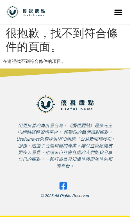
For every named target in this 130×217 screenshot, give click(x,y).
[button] (118, 12)
